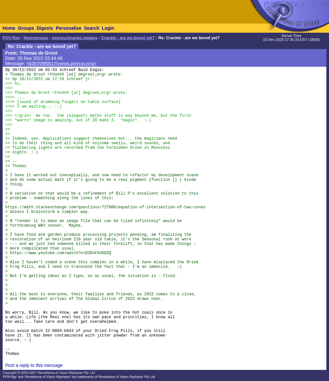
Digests (45, 28)
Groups (26, 28)
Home (9, 28)
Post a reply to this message (34, 365)
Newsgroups (36, 38)
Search (91, 28)
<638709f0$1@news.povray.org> (61, 63)
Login (108, 28)
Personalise (68, 28)
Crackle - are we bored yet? (128, 38)
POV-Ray (11, 38)
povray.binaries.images (74, 38)
